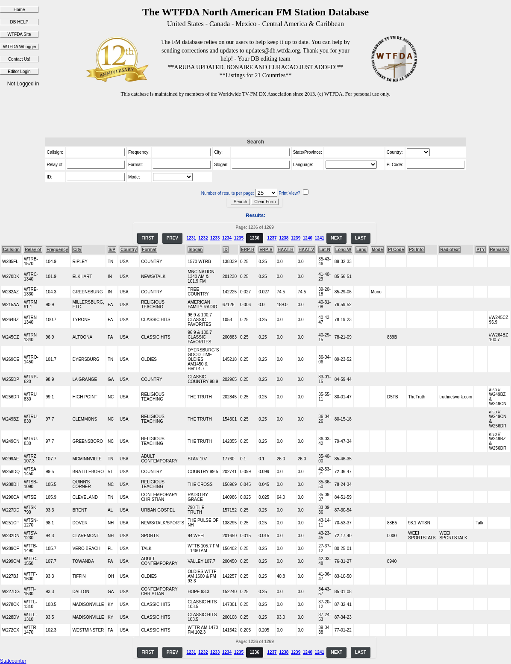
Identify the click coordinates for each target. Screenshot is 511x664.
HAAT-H (286, 249)
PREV (172, 238)
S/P (112, 249)
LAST (360, 238)
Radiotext (450, 249)
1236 (254, 238)
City (77, 249)
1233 (215, 238)
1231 (191, 238)
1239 (295, 238)
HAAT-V (306, 249)
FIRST (147, 238)
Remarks (499, 249)
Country (128, 249)
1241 (319, 238)
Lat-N (324, 249)
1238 (283, 238)
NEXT (336, 238)
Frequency (57, 249)
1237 (271, 238)
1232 (203, 238)
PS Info (416, 249)
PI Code (396, 249)
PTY (480, 249)
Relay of (33, 249)
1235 (239, 238)
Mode (377, 249)
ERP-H (247, 249)
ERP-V (266, 249)
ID (225, 249)
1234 (227, 238)
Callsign (11, 249)
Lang (361, 249)
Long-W (343, 249)
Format (149, 249)
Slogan (195, 249)
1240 (307, 238)
